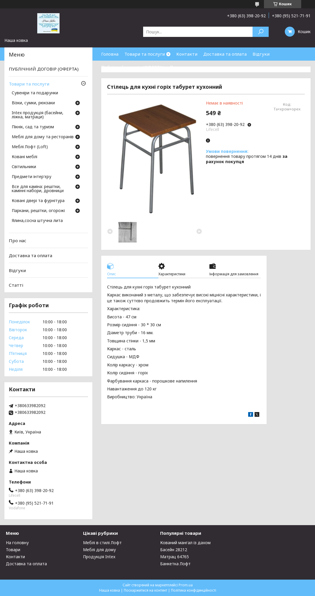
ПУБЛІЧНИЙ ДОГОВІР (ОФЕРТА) (44, 69)
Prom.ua (186, 585)
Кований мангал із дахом (185, 542)
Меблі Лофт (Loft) (30, 147)
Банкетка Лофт (175, 563)
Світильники (24, 167)
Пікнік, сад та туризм (33, 127)
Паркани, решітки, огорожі (38, 211)
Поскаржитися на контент (145, 590)
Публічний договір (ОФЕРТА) (132, 67)
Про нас (178, 67)
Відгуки (261, 54)
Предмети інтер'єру (31, 177)
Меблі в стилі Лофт (102, 542)
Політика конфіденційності (193, 590)
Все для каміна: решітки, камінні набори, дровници (38, 189)
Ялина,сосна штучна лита (37, 220)
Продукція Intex (99, 556)
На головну (17, 542)
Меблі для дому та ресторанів (43, 137)
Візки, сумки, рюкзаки (33, 103)
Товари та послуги (144, 54)
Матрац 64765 (174, 556)
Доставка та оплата (225, 54)
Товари (13, 549)
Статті (16, 285)
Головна (109, 54)
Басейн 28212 (173, 549)
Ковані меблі (24, 157)
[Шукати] (261, 32)
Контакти (186, 54)
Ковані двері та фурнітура (38, 201)
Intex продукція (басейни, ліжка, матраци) (37, 115)
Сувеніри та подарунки (35, 93)
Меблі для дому (99, 549)
